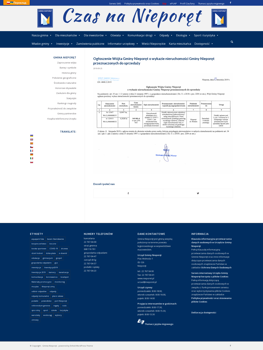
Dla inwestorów (95, 35)
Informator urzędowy (123, 44)
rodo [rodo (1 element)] (64, 305)
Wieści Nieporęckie (154, 44)
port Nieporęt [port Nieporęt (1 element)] (61, 301)
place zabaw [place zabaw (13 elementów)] (57, 296)
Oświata (117, 35)
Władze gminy (42, 44)
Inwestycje (64, 44)
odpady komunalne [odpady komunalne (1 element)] (40, 296)
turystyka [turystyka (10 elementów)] (64, 310)
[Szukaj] (232, 42)
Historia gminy (69, 72)
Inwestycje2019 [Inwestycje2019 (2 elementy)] (51, 267)
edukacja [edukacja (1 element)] (36, 258)
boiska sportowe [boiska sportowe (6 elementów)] (39, 248)
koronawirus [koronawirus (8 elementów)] (51, 277)
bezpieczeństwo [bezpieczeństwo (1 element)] (39, 243)
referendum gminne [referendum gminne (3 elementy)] (41, 305)
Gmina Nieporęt (49, 345)
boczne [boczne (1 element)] (52, 243)
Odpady (166, 35)
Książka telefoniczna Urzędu (61, 118)
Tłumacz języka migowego (159, 324)
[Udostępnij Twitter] (198, 193)
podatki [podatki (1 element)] (35, 301)
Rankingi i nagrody (67, 103)
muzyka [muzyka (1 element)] (35, 286)
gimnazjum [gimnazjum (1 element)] (48, 258)
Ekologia (183, 35)
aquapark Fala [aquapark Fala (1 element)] (38, 239)
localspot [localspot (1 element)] (65, 277)
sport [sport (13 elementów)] (45, 310)
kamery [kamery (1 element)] (52, 272)
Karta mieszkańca (180, 44)
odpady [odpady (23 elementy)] (53, 291)
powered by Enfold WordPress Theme (76, 345)
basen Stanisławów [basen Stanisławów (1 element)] (55, 239)
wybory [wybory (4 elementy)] (58, 315)
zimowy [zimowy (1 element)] (35, 320)
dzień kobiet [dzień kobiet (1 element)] (37, 253)
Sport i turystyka (206, 35)
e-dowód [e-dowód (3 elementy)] (63, 253)
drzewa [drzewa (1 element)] (64, 248)
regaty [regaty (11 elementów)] (56, 305)
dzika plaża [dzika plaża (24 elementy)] (51, 253)
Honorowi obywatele (65, 88)
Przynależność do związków (62, 108)
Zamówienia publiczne (90, 44)
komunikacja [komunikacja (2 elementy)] (37, 277)
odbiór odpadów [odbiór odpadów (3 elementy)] (39, 291)
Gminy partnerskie (66, 113)
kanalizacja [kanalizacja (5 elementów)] (64, 272)
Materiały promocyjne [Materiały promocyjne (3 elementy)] (41, 282)
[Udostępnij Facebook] (128, 193)
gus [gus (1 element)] (56, 262)
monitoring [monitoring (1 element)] (60, 282)
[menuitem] (232, 42)
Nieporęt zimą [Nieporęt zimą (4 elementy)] (48, 286)
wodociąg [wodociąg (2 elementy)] (47, 315)
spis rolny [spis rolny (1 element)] (36, 310)
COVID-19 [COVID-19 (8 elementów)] (53, 248)
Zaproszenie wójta (66, 62)
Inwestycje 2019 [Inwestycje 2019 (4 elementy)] (39, 272)
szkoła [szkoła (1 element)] (54, 310)
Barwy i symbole (68, 67)
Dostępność (203, 44)
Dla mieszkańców (68, 35)
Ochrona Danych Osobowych (216, 267)
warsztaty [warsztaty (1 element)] (36, 315)
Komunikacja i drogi (142, 35)
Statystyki (71, 98)
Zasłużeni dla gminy (66, 93)
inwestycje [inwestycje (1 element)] (36, 267)
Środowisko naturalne (65, 82)
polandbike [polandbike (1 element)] (46, 301)
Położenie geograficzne (64, 77)
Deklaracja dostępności (203, 312)
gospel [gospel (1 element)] (59, 258)
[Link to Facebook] (230, 2)
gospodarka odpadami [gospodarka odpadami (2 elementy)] (41, 262)
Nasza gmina (42, 35)
